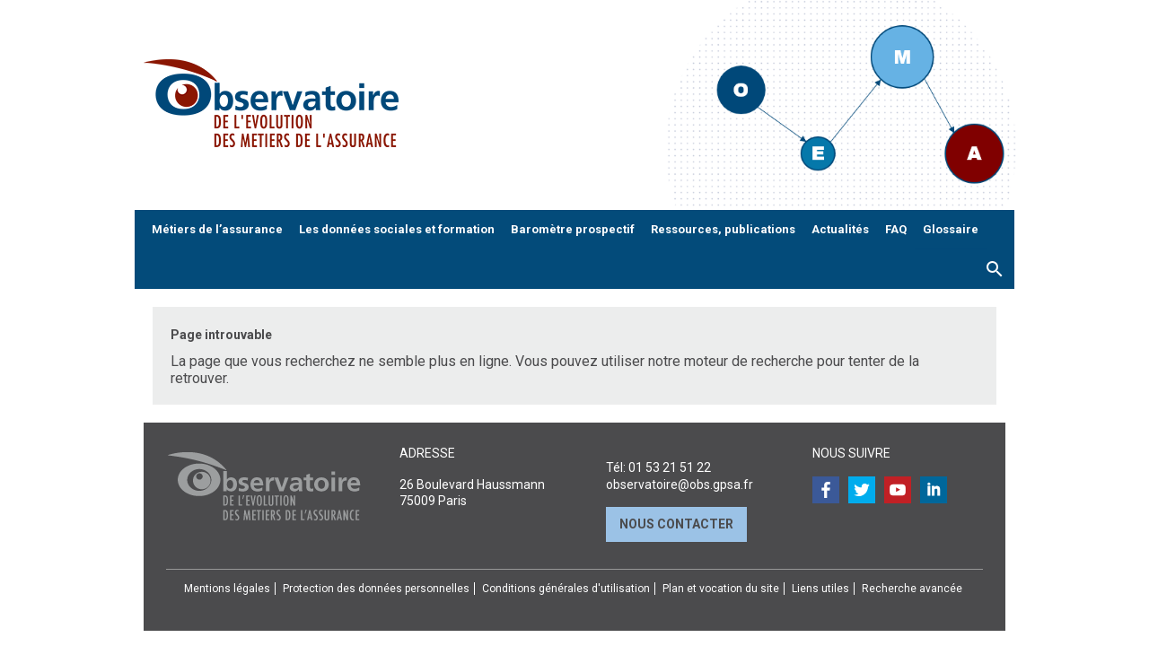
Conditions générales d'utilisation (566, 588)
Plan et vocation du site (720, 588)
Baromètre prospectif (573, 229)
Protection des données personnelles (376, 588)
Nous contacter (676, 524)
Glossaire (950, 229)
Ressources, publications (723, 229)
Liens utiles (820, 588)
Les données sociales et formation (397, 229)
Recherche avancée (912, 588)
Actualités (840, 229)
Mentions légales (227, 588)
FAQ (896, 229)
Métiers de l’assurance (217, 229)
